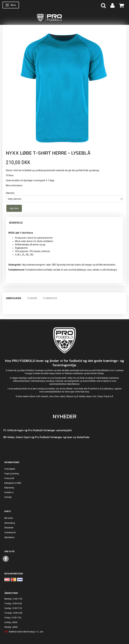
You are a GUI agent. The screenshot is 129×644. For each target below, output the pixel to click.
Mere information (14, 185)
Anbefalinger (13, 298)
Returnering (9, 487)
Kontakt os (8, 492)
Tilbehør (32, 298)
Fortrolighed (9, 469)
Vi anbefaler (50, 298)
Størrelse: (10, 193)
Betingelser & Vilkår (12, 483)
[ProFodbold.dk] (64, 18)
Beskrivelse (16, 222)
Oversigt (7, 497)
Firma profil (9, 478)
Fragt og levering (11, 473)
